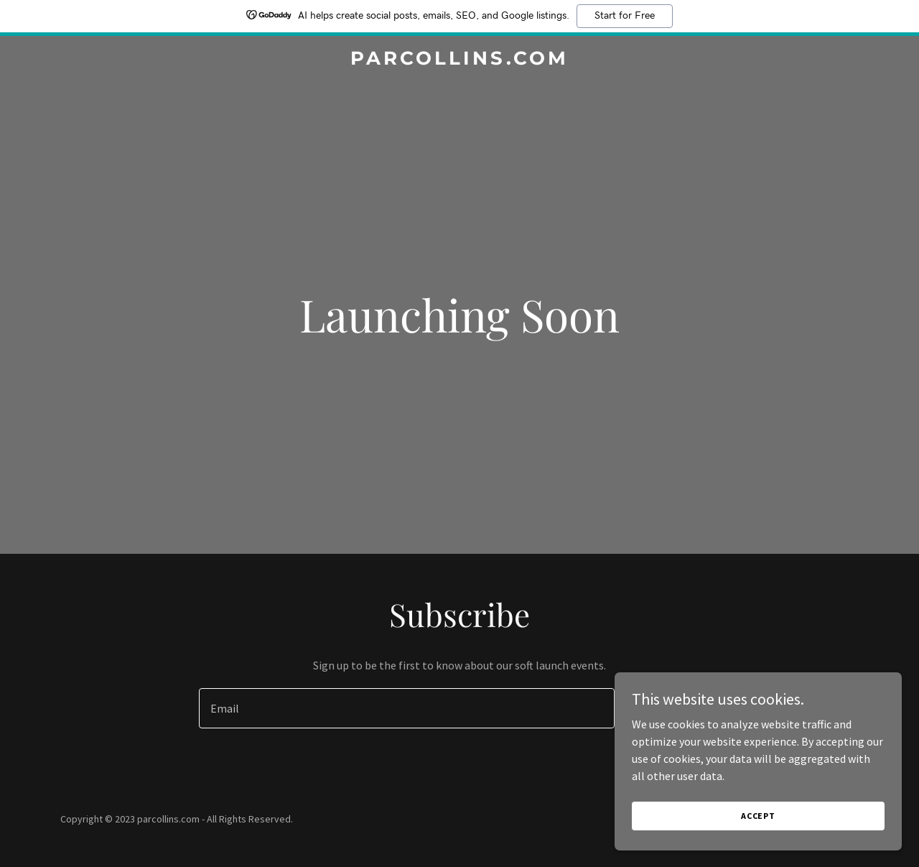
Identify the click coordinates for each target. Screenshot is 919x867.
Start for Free (624, 16)
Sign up (676, 708)
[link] (460, 60)
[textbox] (406, 708)
